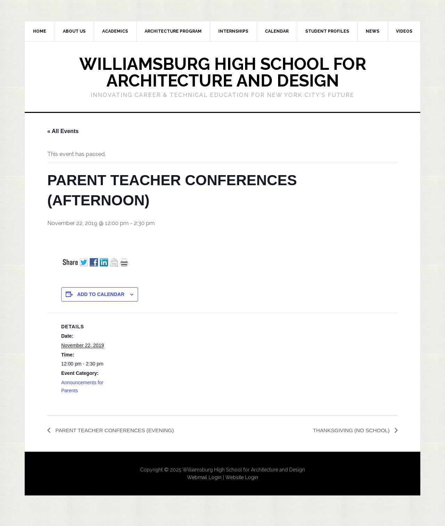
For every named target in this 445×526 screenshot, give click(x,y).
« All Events (63, 131)
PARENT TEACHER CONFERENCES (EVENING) (117, 430)
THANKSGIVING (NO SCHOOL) (350, 430)
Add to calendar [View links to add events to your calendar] (100, 294)
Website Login (241, 477)
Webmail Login (204, 477)
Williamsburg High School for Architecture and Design (222, 72)
